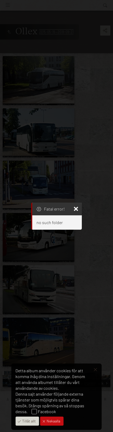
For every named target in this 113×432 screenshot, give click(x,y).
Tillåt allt (28, 421)
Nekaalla (53, 421)
